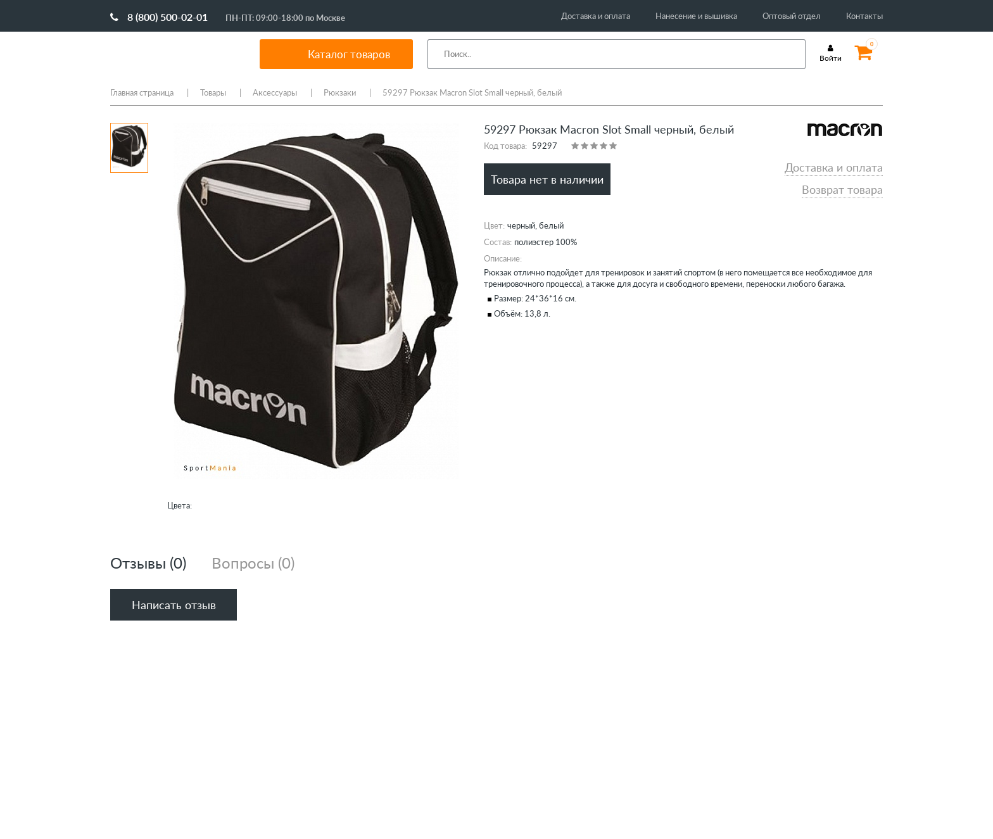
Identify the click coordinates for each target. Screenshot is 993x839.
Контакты (864, 16)
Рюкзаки (340, 92)
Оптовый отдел (791, 16)
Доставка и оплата (595, 16)
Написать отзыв (174, 605)
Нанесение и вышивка (696, 16)
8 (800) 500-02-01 (159, 17)
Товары (213, 92)
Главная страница (142, 92)
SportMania (169, 54)
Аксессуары (275, 92)
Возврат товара (842, 189)
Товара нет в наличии (547, 179)
